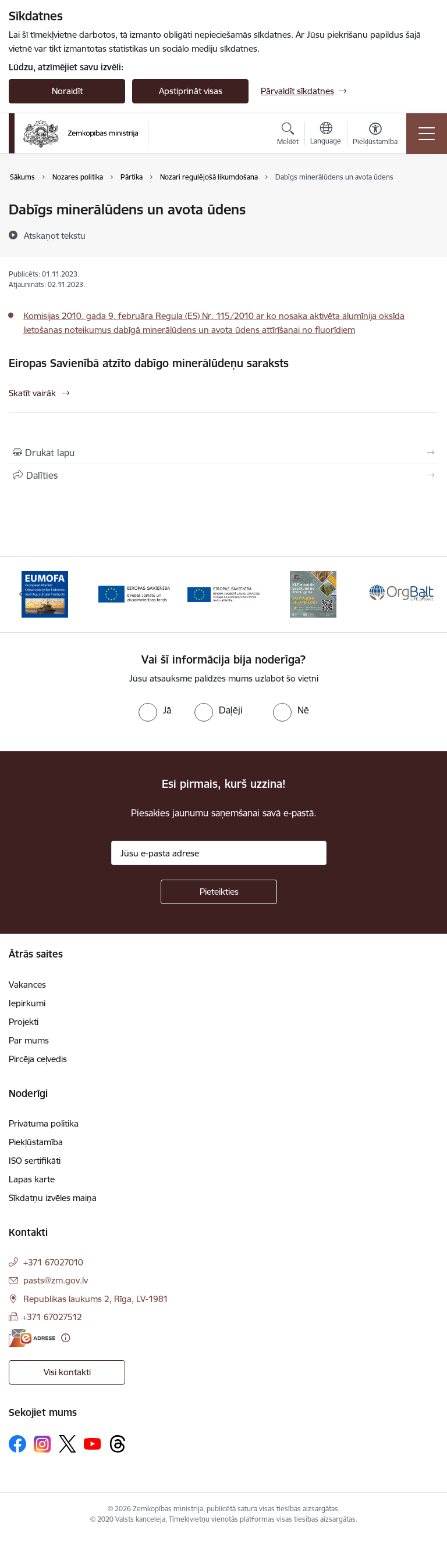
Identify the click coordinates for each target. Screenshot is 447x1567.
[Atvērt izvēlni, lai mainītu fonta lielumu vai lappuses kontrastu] (375, 135)
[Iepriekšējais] (22, 594)
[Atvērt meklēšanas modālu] (287, 135)
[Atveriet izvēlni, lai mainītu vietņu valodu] (325, 134)
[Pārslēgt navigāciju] (426, 133)
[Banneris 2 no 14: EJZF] (134, 593)
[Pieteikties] (219, 892)
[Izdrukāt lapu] (223, 453)
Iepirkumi (27, 1003)
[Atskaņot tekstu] (55, 235)
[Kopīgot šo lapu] (223, 475)
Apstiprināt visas (190, 90)
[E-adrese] (32, 1337)
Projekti (23, 1021)
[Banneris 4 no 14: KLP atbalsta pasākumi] (313, 593)
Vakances (27, 984)
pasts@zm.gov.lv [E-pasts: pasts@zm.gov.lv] (55, 1280)
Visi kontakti (67, 1372)
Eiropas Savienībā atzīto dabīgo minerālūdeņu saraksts (149, 363)
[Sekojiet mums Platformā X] (67, 1444)
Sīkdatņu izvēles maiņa (53, 1197)
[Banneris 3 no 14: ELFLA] (223, 593)
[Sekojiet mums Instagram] (42, 1444)
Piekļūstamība (36, 1142)
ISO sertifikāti (35, 1160)
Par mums (29, 1040)
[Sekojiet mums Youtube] (92, 1443)
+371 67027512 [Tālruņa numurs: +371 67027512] (52, 1316)
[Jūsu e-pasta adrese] (219, 853)
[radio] (155, 710)
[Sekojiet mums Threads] (117, 1444)
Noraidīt (67, 90)
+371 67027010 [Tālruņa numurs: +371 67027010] (53, 1262)
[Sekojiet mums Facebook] (17, 1444)
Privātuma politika (44, 1123)
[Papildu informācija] (65, 1337)
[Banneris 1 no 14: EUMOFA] (45, 593)
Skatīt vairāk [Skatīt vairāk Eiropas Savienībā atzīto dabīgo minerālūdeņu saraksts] (32, 393)
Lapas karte (32, 1179)
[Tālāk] (424, 594)
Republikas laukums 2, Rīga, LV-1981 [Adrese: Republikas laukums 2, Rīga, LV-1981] (95, 1298)
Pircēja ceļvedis (38, 1058)
